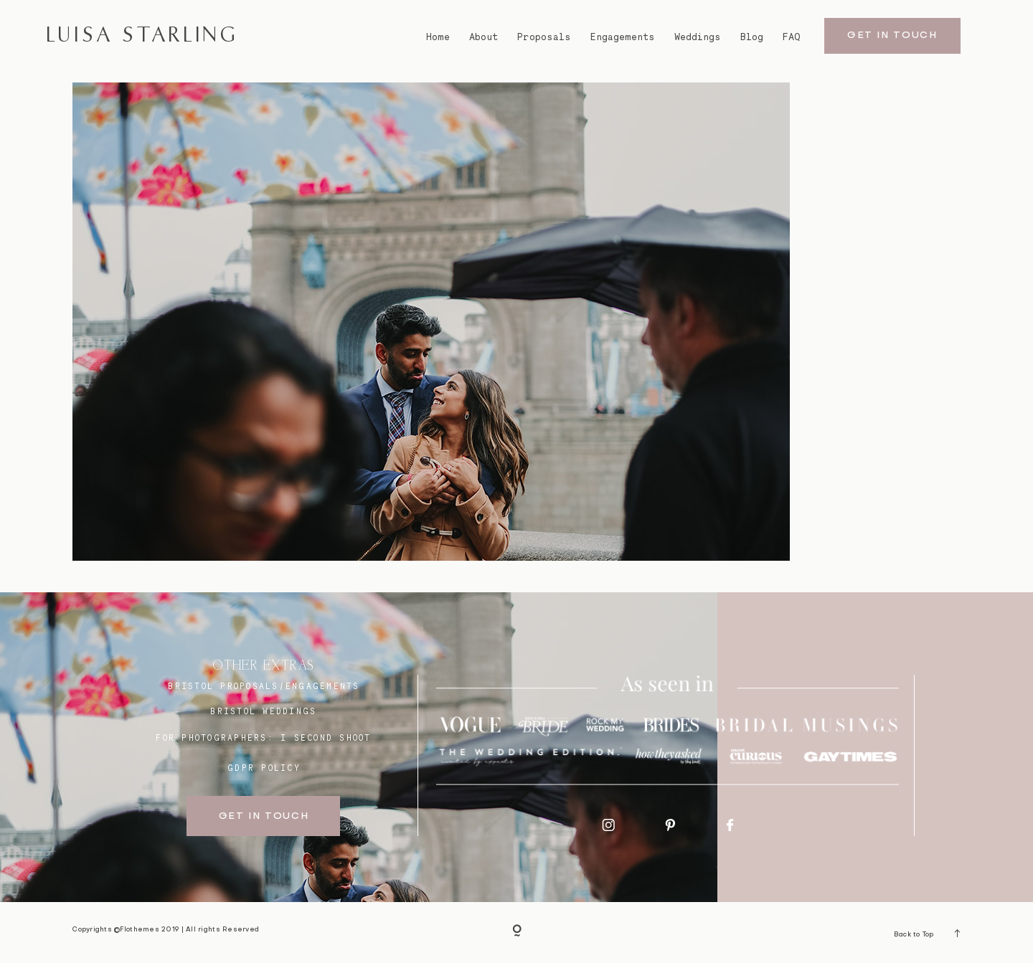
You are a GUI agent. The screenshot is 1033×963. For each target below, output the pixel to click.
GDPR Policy (264, 768)
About (483, 37)
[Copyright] (517, 932)
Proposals (544, 37)
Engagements (622, 37)
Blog (751, 37)
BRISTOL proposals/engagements (263, 686)
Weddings (697, 37)
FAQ (792, 37)
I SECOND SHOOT (326, 738)
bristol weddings (263, 711)
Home (438, 37)
